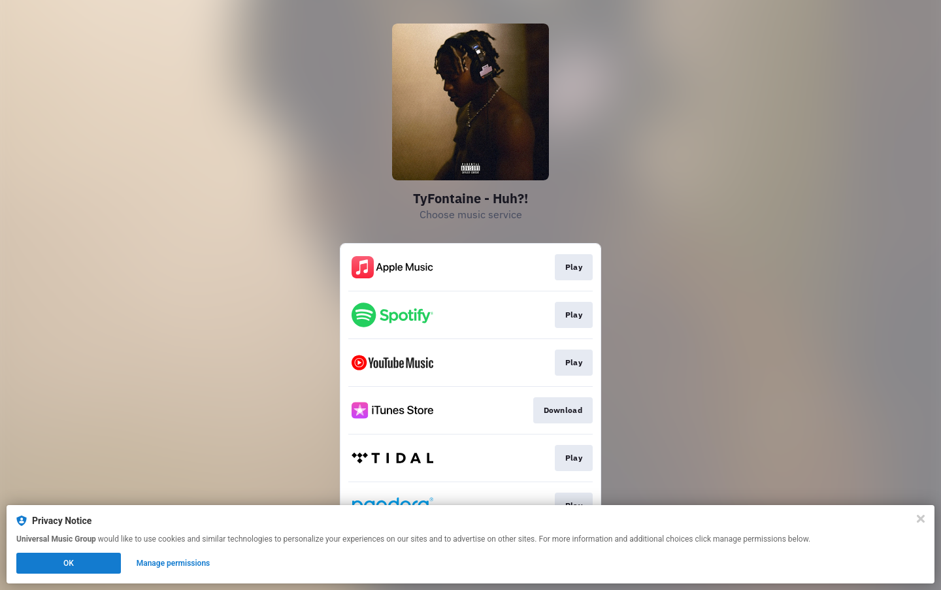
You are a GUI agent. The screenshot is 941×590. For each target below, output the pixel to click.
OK (68, 563)
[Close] (920, 518)
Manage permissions (173, 563)
